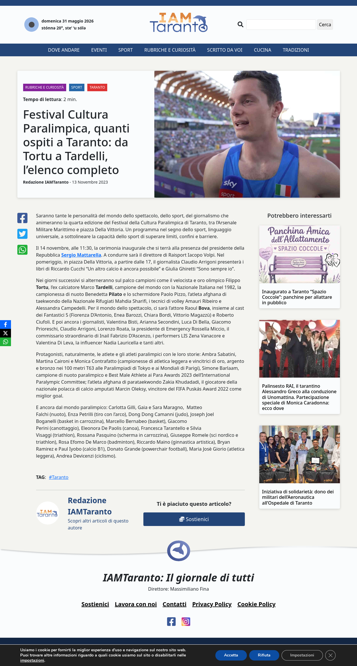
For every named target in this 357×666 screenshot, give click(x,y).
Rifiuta (264, 655)
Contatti (174, 604)
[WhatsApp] (5, 341)
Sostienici (194, 519)
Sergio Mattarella (81, 255)
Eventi (99, 50)
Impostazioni (302, 655)
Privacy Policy (212, 604)
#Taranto (59, 477)
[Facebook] (5, 324)
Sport (125, 50)
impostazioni (32, 660)
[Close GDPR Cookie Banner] (330, 655)
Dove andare (64, 50)
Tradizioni (296, 50)
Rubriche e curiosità (169, 50)
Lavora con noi (136, 604)
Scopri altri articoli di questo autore (98, 513)
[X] (5, 333)
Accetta (231, 655)
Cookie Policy (256, 604)
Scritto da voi (225, 50)
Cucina (262, 50)
